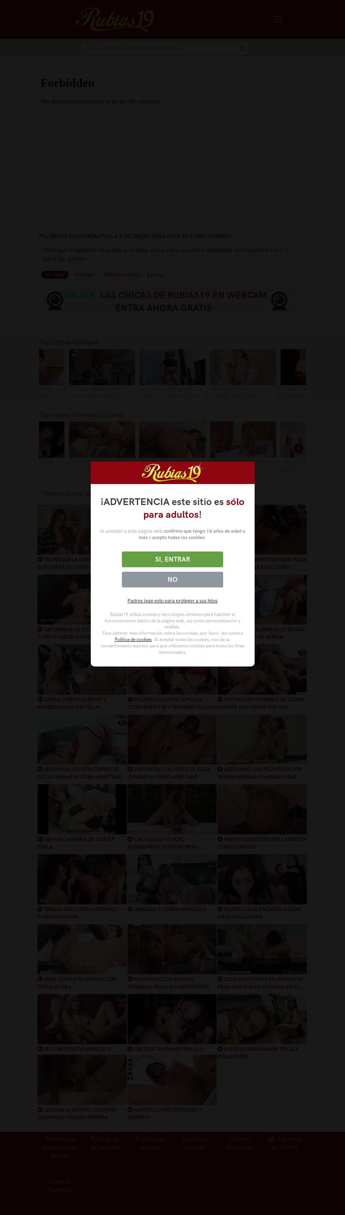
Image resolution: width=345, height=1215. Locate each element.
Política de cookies (133, 639)
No (172, 579)
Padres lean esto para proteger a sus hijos (173, 601)
